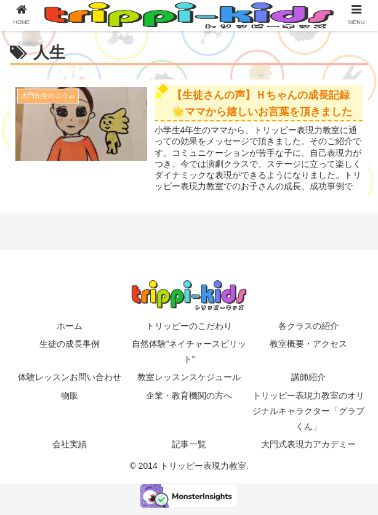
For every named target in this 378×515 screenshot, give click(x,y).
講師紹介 (308, 377)
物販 (69, 395)
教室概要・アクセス (308, 344)
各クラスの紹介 (308, 326)
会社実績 (69, 444)
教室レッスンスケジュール (189, 377)
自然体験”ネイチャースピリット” (189, 351)
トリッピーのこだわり (189, 326)
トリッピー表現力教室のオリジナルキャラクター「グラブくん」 (308, 411)
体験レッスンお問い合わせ (73, 377)
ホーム (69, 326)
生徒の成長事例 (69, 344)
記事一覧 (189, 444)
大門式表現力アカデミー (308, 444)
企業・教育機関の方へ (189, 395)
